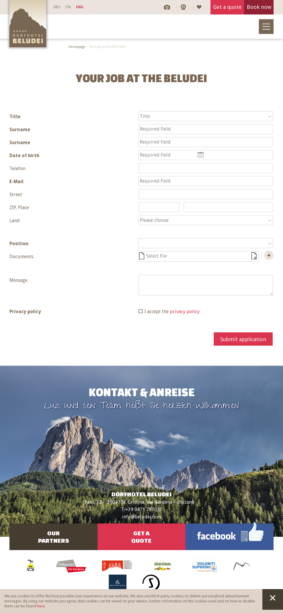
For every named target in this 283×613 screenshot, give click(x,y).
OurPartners (53, 537)
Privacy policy (25, 311)
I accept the (172, 311)
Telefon (17, 168)
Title (14, 116)
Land (14, 220)
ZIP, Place (19, 207)
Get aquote (141, 537)
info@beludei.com (141, 517)
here (41, 606)
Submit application (243, 339)
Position (19, 243)
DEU (57, 7)
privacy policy (185, 311)
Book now (259, 7)
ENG (79, 7)
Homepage (76, 47)
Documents (21, 256)
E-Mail (16, 181)
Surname (19, 129)
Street (15, 194)
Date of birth (24, 155)
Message (18, 280)
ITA (68, 7)
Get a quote (227, 7)
